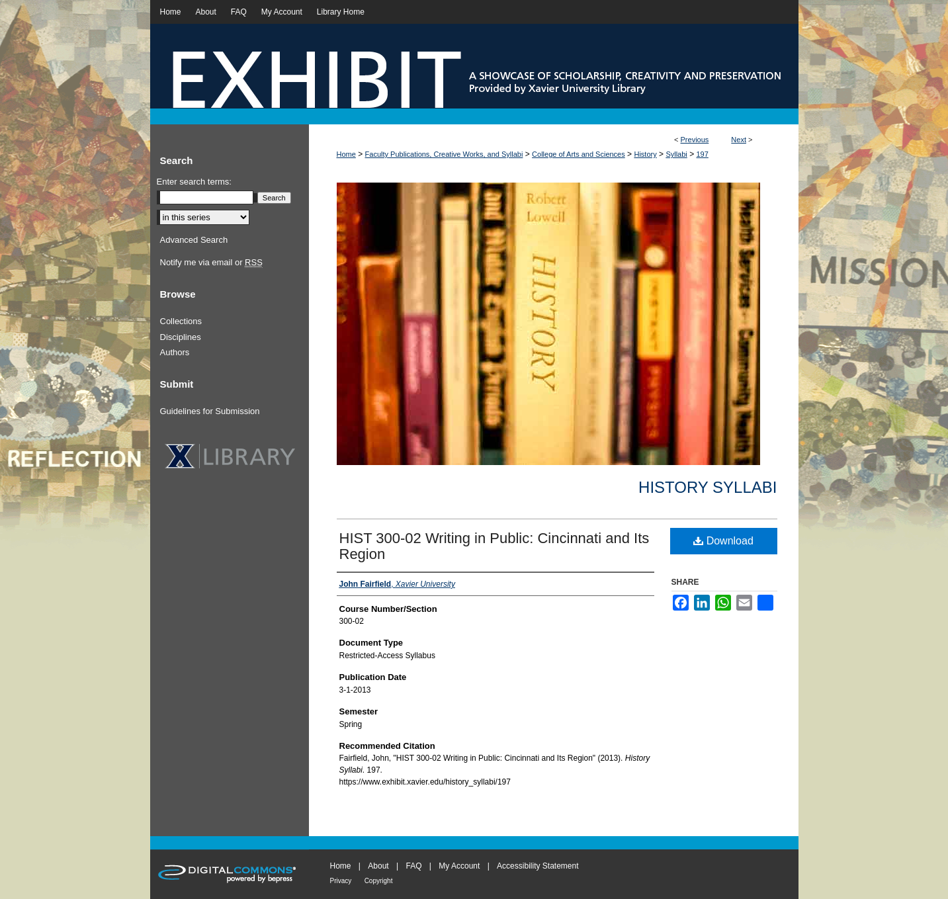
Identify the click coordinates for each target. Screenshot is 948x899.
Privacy (341, 880)
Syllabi (676, 154)
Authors (175, 352)
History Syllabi (707, 487)
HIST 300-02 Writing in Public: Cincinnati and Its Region (494, 546)
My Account (459, 866)
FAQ (413, 866)
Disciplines (180, 337)
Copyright (379, 880)
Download (723, 540)
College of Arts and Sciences (578, 154)
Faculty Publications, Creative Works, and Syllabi (444, 154)
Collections (181, 321)
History (645, 154)
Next (738, 140)
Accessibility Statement (537, 866)
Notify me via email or (211, 262)
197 (702, 154)
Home (346, 154)
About (378, 866)
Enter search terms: (194, 182)
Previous (695, 140)
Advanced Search (194, 240)
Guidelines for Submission (210, 411)
